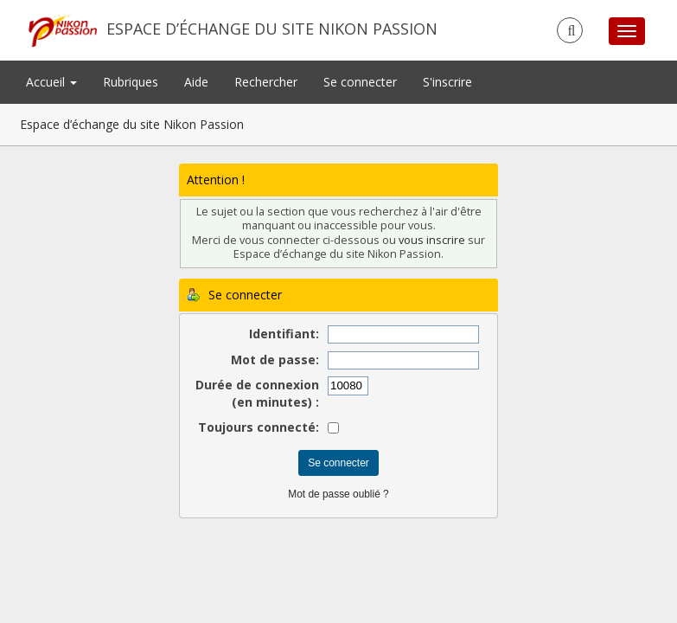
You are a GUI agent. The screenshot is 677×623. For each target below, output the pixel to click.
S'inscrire (447, 82)
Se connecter (360, 82)
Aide (196, 82)
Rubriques (130, 82)
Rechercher (265, 82)
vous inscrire (432, 240)
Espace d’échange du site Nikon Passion (271, 28)
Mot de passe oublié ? (338, 494)
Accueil (51, 82)
